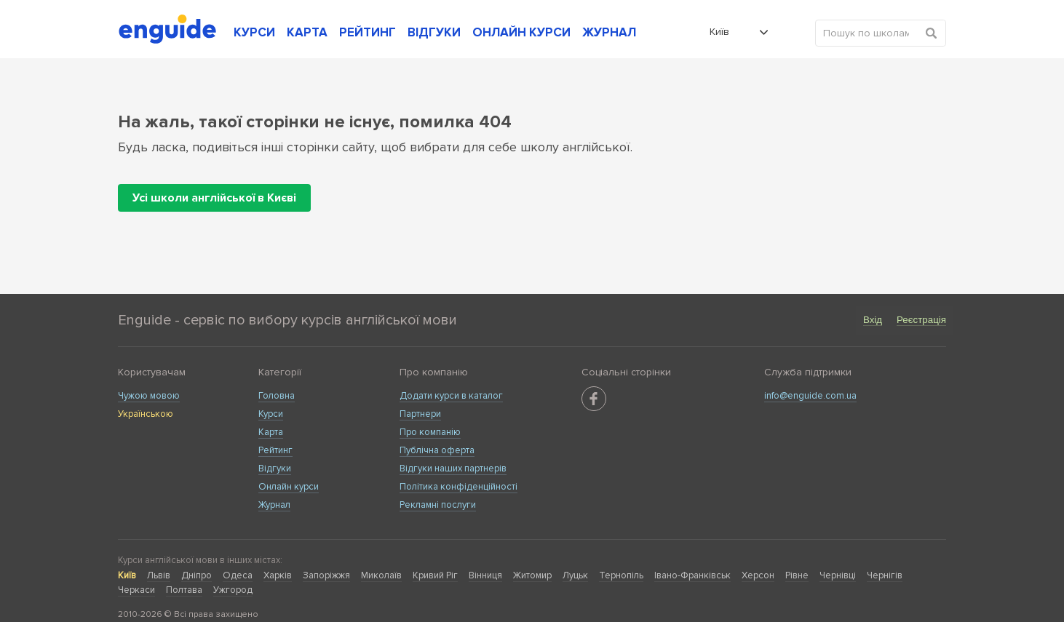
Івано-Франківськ (692, 575)
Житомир (532, 575)
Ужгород (233, 590)
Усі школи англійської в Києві (214, 198)
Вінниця (485, 575)
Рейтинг (275, 450)
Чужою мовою (149, 396)
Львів (158, 575)
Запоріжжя (326, 575)
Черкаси (136, 590)
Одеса (238, 575)
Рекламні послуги (438, 505)
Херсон (758, 575)
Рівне (797, 575)
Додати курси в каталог (451, 396)
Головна (276, 396)
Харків (277, 575)
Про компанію (430, 432)
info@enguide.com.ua (810, 396)
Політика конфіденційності (458, 487)
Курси (270, 414)
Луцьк (575, 575)
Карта (270, 432)
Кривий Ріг (435, 575)
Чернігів (884, 575)
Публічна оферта (437, 450)
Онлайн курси (288, 487)
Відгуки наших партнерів (453, 468)
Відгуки (274, 468)
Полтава (184, 590)
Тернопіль (621, 575)
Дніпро (196, 575)
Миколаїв (381, 575)
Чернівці (837, 575)
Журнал (274, 505)
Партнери (420, 414)
